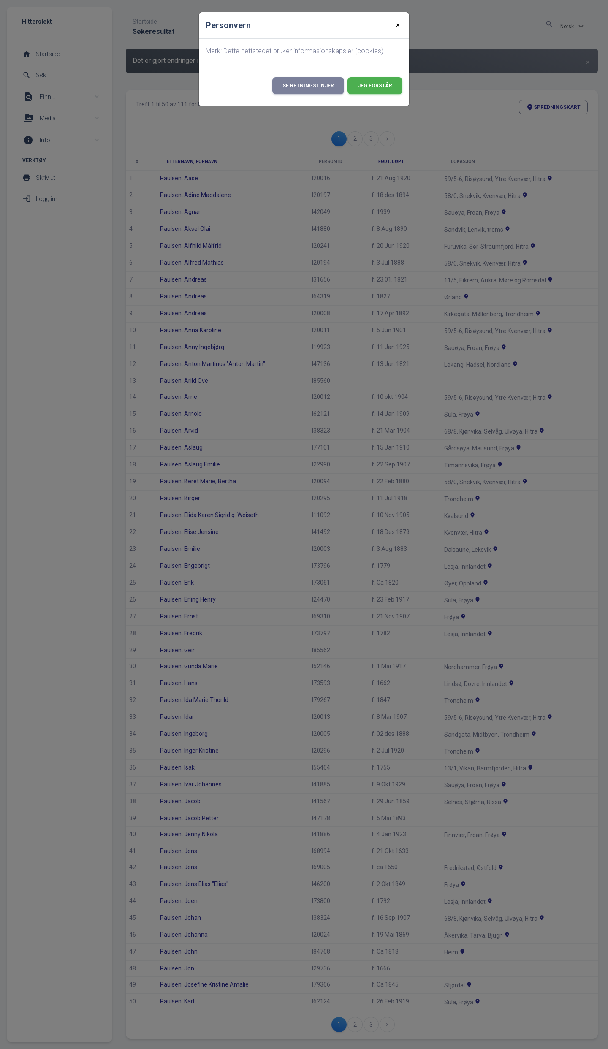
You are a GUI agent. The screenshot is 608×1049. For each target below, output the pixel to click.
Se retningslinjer (308, 86)
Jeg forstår (375, 86)
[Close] (398, 25)
